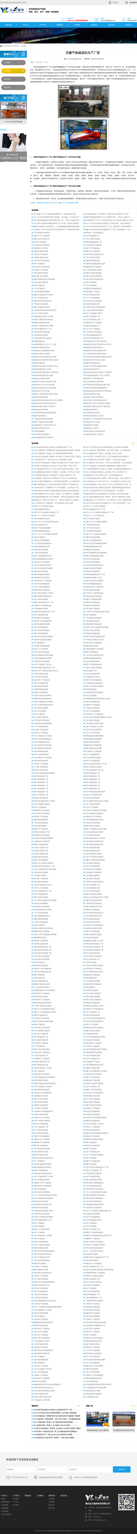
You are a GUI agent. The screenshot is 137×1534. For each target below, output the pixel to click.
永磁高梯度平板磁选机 (93, 1394)
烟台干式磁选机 (39, 1232)
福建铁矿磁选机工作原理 (94, 941)
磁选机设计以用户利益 (41, 391)
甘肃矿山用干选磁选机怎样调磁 (44, 934)
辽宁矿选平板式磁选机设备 (95, 1018)
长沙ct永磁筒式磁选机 (93, 757)
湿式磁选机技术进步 (92, 413)
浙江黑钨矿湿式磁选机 (93, 245)
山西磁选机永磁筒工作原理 (46, 203)
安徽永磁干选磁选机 (92, 1080)
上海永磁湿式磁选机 (40, 335)
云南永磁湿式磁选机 (40, 872)
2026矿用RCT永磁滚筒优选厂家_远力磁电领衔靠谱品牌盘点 (107, 456)
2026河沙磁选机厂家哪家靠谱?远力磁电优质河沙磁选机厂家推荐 (56, 450)
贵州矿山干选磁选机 (92, 1127)
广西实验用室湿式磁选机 (42, 338)
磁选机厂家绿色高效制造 (94, 397)
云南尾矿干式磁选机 (40, 270)
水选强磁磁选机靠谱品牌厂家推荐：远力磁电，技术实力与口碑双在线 (59, 472)
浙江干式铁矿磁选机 (40, 313)
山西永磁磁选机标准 (40, 751)
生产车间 (16, 1502)
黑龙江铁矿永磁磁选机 (93, 643)
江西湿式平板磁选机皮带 (42, 972)
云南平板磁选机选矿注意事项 (96, 1049)
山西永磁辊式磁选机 (40, 686)
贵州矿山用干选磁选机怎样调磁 (96, 627)
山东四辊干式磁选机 (40, 1304)
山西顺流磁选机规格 (40, 689)
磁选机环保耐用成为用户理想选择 (97, 406)
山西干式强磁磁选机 (92, 1217)
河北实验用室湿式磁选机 (94, 813)
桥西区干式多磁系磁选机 (94, 1232)
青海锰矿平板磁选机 (92, 1003)
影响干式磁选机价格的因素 (43, 422)
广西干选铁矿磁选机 (92, 239)
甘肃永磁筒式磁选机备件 (94, 1248)
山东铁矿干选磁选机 (92, 1046)
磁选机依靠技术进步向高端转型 (44, 388)
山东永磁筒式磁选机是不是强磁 (96, 801)
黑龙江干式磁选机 (91, 1024)
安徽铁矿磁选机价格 (92, 1068)
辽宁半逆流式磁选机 (92, 528)
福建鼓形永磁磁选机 (92, 1121)
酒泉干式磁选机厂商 (92, 316)
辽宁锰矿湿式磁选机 (40, 767)
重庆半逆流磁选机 (91, 652)
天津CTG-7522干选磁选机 (94, 515)
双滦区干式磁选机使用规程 (43, 1217)
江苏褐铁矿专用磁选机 (93, 872)
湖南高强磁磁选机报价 (41, 574)
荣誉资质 (16, 1499)
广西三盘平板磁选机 (40, 1372)
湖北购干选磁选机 (39, 242)
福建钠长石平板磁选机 (41, 1142)
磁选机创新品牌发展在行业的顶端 (45, 372)
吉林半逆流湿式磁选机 (41, 630)
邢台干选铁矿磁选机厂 (41, 754)
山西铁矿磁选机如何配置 (42, 639)
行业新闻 (23, 46)
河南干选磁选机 (91, 615)
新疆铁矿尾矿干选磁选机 (94, 587)
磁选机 (46, 62)
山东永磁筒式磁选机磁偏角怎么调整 (98, 717)
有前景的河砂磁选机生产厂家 (44, 612)
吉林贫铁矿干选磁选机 (41, 1052)
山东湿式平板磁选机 (40, 1297)
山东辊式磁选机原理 (40, 1394)
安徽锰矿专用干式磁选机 (42, 1183)
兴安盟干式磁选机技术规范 (95, 1245)
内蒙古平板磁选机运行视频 (43, 326)
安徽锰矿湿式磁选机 (40, 1105)
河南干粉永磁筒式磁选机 (94, 581)
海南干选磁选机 (91, 1148)
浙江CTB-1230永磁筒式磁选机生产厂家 (99, 512)
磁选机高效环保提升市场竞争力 (44, 406)
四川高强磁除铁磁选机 (93, 584)
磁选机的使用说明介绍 (41, 428)
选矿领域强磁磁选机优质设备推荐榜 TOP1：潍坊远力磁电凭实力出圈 (58, 220)
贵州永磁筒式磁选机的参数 (95, 1360)
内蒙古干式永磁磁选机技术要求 (44, 1012)
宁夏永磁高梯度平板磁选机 (95, 1195)
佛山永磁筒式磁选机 (40, 1133)
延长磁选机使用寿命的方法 (43, 1387)
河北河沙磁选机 (91, 695)
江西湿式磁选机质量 (40, 674)
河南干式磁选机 (39, 714)
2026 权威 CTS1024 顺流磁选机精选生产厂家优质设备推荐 (54, 214)
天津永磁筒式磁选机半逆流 (43, 1211)
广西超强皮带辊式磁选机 (94, 1301)
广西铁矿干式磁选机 (92, 1304)
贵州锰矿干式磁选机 (92, 1108)
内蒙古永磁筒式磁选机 (93, 273)
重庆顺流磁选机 (91, 689)
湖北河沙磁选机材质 (92, 847)
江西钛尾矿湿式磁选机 (41, 1027)
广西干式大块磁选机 (92, 733)
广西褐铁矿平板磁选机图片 (43, 1111)
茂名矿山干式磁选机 (40, 649)
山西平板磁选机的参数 (41, 624)
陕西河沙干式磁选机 (40, 829)
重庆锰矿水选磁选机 (40, 941)
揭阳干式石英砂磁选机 (41, 1229)
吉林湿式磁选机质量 (40, 1114)
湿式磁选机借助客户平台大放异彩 (97, 375)
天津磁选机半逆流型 (92, 677)
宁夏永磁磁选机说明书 (41, 916)
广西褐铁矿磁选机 (39, 875)
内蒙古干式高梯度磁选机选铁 (44, 1009)
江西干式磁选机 (39, 1356)
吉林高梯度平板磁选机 (41, 1089)
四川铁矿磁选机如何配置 (42, 1164)
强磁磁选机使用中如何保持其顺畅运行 (47, 1384)
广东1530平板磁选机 (92, 298)
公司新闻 (7, 62)
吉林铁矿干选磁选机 (92, 705)
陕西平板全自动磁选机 (93, 1353)
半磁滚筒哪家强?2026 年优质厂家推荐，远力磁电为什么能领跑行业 (57, 494)
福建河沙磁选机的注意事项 (43, 295)
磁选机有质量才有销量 (41, 354)
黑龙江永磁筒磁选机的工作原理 (96, 897)
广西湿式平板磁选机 (40, 553)
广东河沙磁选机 (39, 288)
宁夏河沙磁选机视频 (92, 537)
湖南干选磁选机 (39, 264)
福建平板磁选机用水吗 (93, 906)
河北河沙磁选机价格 (92, 295)
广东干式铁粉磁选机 (40, 726)
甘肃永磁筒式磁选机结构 (42, 1173)
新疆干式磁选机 (91, 1164)
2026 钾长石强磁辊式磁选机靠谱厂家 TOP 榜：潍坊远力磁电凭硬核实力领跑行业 (62, 223)
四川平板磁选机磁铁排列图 (95, 792)
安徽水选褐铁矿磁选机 (93, 894)
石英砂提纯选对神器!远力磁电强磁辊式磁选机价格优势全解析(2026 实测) (60, 491)
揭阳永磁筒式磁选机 (92, 742)
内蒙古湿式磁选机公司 (41, 239)
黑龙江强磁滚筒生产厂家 (94, 1266)
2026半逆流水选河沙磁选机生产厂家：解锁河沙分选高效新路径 (108, 226)
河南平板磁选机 (39, 1363)
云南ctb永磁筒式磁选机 (93, 667)
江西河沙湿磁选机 (39, 1189)
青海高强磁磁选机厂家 (93, 242)
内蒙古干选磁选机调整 (93, 599)
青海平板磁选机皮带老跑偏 (43, 655)
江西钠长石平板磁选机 (41, 1018)
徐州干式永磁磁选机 (92, 761)
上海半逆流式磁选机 (40, 677)
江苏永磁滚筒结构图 (92, 981)
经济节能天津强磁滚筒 (41, 434)
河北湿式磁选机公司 (40, 525)
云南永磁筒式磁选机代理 (42, 1204)
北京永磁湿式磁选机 (92, 661)
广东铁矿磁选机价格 (40, 1344)
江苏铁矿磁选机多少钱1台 (42, 885)
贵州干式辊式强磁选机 (93, 999)
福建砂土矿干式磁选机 (93, 1263)
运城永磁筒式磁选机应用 (42, 1273)
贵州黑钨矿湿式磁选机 (41, 835)
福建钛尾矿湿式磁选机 (93, 745)
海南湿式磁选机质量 (92, 851)
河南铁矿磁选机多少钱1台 (94, 1006)
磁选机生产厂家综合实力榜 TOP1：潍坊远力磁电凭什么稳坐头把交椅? (59, 500)
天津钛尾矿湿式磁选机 (41, 1074)
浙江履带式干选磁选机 (93, 751)
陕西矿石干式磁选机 (92, 1347)
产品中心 (25, 25)
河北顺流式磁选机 (91, 990)
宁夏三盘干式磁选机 (40, 1335)
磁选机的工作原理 (91, 428)
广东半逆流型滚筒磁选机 (42, 543)
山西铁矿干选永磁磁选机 (42, 621)
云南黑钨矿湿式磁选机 (41, 661)
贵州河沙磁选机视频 (40, 1313)
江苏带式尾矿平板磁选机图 (95, 307)
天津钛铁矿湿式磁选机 (41, 245)
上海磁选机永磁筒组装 (41, 841)
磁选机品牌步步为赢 (92, 394)
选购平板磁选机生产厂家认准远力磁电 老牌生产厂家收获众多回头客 (58, 484)
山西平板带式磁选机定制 (94, 279)
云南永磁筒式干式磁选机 (42, 581)
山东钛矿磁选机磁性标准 (42, 565)
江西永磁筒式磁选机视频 (42, 723)
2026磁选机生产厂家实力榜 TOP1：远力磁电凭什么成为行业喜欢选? (110, 481)
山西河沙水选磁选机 (40, 903)
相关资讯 (7, 79)
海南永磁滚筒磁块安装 (93, 1341)
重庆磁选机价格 (91, 978)
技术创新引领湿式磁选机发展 (96, 400)
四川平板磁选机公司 (92, 236)
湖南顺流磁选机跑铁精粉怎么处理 (97, 698)
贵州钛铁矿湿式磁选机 (41, 618)
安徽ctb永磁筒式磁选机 (93, 568)
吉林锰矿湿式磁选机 (92, 571)
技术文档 (7, 87)
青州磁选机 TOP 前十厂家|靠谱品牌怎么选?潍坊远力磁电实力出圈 (109, 220)
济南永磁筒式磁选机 (40, 882)
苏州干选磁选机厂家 (92, 885)
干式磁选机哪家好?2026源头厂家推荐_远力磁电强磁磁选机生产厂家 (110, 469)
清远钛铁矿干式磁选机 (93, 322)
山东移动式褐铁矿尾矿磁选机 (96, 810)
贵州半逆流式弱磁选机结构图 (96, 543)
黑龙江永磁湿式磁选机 (93, 767)
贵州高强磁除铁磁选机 (41, 531)
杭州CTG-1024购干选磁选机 (95, 506)
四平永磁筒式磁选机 (40, 1279)
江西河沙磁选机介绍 (40, 847)
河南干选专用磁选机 (40, 627)
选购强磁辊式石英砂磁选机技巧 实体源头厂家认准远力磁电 (107, 494)
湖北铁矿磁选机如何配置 (94, 832)
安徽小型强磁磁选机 (40, 633)
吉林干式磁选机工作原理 (94, 726)
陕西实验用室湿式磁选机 (94, 1027)
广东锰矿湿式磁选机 (40, 922)
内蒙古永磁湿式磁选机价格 (43, 928)
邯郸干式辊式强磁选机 (93, 680)
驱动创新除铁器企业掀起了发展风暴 (98, 372)
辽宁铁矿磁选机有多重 (93, 270)
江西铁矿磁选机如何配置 (94, 882)
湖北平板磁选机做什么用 (42, 1220)
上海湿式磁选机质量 (92, 888)
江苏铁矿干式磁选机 (40, 1276)
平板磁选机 (39, 62)
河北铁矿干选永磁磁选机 (42, 1093)
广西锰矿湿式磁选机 (40, 304)
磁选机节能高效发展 (92, 363)
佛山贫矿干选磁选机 (40, 878)
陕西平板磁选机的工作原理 (95, 838)
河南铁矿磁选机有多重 (93, 928)
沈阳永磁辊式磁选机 (40, 761)
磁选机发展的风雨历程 (41, 347)
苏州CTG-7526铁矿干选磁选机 (44, 515)
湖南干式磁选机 (39, 1024)
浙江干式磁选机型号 (92, 754)
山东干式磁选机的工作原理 (43, 1176)
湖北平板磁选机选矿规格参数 (96, 553)
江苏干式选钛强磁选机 (41, 587)
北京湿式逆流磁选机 (92, 559)
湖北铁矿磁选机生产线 (41, 1062)
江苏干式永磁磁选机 (92, 711)
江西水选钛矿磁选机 (92, 562)
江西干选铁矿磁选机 (92, 257)
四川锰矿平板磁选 (91, 1254)
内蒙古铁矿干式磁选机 (41, 1328)
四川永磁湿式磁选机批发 (94, 913)
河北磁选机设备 (39, 978)
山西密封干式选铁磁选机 (94, 1009)
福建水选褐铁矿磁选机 (41, 307)
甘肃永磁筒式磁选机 (92, 996)
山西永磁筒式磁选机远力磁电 (44, 1391)
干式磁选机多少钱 (91, 1397)
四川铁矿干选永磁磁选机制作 (96, 1117)
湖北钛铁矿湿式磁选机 (41, 267)
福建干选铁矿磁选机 (92, 1344)
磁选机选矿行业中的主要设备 (44, 385)
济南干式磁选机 (91, 1335)
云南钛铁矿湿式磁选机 (93, 1074)
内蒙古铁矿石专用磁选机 (42, 1186)
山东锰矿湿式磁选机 (92, 823)
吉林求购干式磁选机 (40, 1347)
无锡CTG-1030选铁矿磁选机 (43, 506)
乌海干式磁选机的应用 (41, 1257)
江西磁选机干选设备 (40, 1096)
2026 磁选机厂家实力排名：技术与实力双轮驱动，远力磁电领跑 (108, 463)
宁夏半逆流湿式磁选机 (93, 1105)
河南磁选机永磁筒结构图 (94, 1204)
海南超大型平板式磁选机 (94, 1338)
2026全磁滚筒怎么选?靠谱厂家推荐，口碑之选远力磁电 (105, 459)
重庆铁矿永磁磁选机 (40, 1145)
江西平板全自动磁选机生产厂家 (96, 1167)
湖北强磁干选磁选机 (92, 1096)
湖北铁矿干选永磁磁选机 (42, 968)
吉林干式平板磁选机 (92, 248)
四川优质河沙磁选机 (92, 922)
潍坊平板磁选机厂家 (92, 773)
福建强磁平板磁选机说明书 (43, 1322)
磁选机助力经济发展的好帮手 (96, 350)
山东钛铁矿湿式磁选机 (41, 562)
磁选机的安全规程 (91, 425)
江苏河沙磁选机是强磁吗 (42, 695)
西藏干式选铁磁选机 (40, 844)
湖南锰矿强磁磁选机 (92, 633)
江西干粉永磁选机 (39, 711)
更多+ (134, 443)
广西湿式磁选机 (39, 1316)
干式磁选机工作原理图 (41, 1400)
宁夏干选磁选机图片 (40, 894)
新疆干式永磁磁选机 (92, 1161)
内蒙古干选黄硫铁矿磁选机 (95, 860)
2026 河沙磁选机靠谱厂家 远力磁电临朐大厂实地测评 (104, 491)
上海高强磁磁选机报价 (41, 509)
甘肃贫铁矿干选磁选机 (41, 1378)
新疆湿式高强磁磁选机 (93, 288)
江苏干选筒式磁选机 (92, 891)
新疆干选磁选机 (91, 1142)
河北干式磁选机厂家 (92, 1012)
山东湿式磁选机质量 (92, 1055)
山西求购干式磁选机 (40, 1319)
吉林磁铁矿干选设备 (40, 248)
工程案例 (77, 25)
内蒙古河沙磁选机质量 (93, 900)
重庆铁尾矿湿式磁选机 (41, 931)
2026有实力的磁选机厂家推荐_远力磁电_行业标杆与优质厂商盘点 (57, 456)
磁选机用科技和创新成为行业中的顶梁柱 (48, 400)
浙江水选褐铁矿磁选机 (41, 804)
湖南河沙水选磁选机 (92, 251)
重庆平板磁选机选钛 (40, 1065)
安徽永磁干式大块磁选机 (94, 1366)
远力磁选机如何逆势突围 (94, 381)
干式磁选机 (4, 1505)
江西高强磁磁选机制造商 (42, 658)
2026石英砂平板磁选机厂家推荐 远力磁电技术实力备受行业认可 (56, 463)
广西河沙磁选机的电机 (93, 1186)
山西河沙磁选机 (39, 962)
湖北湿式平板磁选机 (92, 1111)
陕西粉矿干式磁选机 (92, 1136)
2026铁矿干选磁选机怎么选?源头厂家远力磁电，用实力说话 (55, 466)
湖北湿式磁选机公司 (40, 851)
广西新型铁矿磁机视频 (41, 332)
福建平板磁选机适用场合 (42, 1167)
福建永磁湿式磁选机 (40, 571)
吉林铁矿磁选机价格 (40, 944)
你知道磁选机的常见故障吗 (43, 437)
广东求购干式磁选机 (40, 1108)
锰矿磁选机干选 (91, 671)
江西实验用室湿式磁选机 (94, 692)
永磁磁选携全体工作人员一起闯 (44, 344)
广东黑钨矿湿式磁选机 (93, 618)
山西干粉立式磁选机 (92, 1328)
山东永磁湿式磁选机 (40, 282)
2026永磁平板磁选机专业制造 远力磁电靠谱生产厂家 (52, 447)
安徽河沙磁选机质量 (40, 251)
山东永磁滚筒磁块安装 (93, 916)
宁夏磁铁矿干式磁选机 (41, 1058)
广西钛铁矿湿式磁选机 (93, 903)
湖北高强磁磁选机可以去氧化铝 (44, 1301)
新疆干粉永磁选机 (39, 1381)
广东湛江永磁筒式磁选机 (94, 965)
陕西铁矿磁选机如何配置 (94, 1139)
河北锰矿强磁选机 (91, 937)
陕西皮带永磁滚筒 (39, 1263)
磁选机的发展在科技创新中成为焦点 (98, 391)
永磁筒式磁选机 (6, 1514)
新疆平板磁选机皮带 (40, 1248)
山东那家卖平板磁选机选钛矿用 (44, 310)
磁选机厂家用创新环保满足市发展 (45, 394)
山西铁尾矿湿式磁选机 (41, 577)
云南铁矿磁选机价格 (40, 854)
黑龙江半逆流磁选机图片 (42, 528)
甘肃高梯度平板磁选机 (93, 624)
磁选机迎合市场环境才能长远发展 (45, 360)
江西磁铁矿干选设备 (92, 1062)
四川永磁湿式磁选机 (40, 708)
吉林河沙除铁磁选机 (92, 1015)
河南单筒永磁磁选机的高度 (95, 264)
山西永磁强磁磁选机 (40, 1360)
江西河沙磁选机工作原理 (94, 1124)
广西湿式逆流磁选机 (92, 525)
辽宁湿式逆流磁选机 (92, 674)
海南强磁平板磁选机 (92, 1307)
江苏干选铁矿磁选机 (92, 804)
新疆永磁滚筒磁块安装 (41, 322)
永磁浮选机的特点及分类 (94, 416)
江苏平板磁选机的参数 (41, 1148)
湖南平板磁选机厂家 (92, 1279)
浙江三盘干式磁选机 (92, 1356)
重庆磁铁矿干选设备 (92, 291)
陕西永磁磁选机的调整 (93, 748)
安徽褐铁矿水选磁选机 (41, 810)
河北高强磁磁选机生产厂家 (95, 509)
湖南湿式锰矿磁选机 (40, 1325)
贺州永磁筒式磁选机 (40, 996)
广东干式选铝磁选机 (40, 913)
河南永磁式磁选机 (39, 826)
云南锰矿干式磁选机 (40, 1375)
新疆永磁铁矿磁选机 (40, 1080)
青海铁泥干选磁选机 (92, 909)
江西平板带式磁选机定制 (94, 254)
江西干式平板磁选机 (92, 1372)
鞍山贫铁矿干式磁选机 (41, 680)
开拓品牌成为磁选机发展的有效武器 (98, 357)
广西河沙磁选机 (91, 285)
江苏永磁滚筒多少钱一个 (94, 319)
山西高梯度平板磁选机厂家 (95, 1325)
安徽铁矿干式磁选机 (92, 1238)
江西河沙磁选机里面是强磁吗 (44, 773)
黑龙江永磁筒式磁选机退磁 (43, 1021)
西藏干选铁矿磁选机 (92, 1031)
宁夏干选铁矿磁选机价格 (94, 844)
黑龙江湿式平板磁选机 (41, 1049)
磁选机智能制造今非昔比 (42, 369)
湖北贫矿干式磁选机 (40, 816)
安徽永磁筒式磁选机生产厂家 (44, 866)
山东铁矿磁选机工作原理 (42, 1068)
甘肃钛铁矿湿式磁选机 (93, 869)
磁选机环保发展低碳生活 (94, 347)
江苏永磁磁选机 (39, 643)
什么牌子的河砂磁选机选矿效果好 (97, 612)
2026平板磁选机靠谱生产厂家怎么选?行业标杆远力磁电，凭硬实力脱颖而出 (61, 469)
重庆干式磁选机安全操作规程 (96, 829)
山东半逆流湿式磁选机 (93, 1201)
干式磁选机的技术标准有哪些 (96, 1387)
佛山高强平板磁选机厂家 (94, 338)
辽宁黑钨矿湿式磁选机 (93, 332)
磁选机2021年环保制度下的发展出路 (98, 419)
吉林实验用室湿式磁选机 (42, 748)
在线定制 (111, 25)
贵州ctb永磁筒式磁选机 (41, 1121)
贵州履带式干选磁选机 (41, 993)
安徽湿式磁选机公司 (92, 326)
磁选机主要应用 (39, 363)
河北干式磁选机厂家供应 (42, 664)
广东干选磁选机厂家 (40, 1127)
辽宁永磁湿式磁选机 (40, 1130)
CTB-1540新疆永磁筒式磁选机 (96, 1192)
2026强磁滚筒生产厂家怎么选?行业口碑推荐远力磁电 (52, 459)
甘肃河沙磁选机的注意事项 (43, 702)
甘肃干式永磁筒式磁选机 (94, 686)
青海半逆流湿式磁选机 (93, 276)
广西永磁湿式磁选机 (40, 823)
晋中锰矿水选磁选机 (40, 1288)
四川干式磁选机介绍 (92, 1058)
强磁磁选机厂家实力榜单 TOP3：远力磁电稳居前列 (104, 475)
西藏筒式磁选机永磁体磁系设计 (44, 1083)
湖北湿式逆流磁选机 (92, 630)
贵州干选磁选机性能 (40, 615)
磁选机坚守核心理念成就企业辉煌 (97, 403)
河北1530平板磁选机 (92, 1363)
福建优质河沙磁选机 (92, 1313)
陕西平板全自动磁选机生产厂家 (96, 1257)
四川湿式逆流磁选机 (92, 798)
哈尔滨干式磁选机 (91, 807)
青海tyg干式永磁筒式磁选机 (43, 863)
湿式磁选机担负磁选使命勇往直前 (97, 385)
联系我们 (128, 25)
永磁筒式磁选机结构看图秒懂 (96, 388)
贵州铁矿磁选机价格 (92, 304)
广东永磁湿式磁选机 (92, 835)
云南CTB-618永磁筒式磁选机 (95, 534)
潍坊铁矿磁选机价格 (92, 605)
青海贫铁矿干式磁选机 (41, 999)
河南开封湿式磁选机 (92, 1310)
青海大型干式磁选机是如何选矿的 (45, 671)
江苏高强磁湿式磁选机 (41, 232)
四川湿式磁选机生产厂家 (42, 891)
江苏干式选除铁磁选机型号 (43, 705)
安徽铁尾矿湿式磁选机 (93, 984)
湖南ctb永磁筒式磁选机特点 (43, 1158)
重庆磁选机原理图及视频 (94, 736)
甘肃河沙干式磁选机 (40, 1034)
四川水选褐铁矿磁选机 (41, 1031)
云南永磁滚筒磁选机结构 (94, 819)
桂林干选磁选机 (39, 285)
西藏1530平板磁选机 (92, 1077)
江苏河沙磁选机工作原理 (42, 1086)
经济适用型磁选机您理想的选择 (44, 413)
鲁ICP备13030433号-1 (95, 1531)
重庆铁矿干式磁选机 (92, 1332)
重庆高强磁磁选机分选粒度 (43, 559)
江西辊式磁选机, (39, 431)
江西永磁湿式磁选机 (92, 590)
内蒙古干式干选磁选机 (41, 236)
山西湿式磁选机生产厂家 (42, 329)
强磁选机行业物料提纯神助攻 (44, 350)
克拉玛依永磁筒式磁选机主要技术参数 (99, 1270)
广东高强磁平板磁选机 (93, 531)
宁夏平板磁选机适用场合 (42, 1254)
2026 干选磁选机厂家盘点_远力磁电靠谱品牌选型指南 (53, 453)
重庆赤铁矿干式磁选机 (93, 1043)
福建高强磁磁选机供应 (93, 546)
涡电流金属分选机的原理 (42, 1397)
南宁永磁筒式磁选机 (40, 717)
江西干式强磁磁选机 (40, 1291)
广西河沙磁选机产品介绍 (94, 770)
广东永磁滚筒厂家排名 (41, 1341)
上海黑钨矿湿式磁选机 (41, 1214)
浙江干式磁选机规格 (92, 866)
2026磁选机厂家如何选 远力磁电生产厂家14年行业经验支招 (55, 478)
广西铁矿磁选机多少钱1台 (94, 639)
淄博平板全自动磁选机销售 (43, 1350)
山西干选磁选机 (91, 282)
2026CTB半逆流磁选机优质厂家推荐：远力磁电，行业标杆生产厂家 (58, 217)
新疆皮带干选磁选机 (92, 975)
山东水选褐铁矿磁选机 (93, 854)
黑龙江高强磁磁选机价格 (42, 556)
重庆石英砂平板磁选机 (41, 1338)
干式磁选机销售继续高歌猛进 (96, 354)
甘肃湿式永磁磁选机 (92, 1316)
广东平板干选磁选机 (92, 1350)
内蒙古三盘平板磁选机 (93, 1089)
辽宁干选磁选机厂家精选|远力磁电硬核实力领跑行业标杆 (106, 466)
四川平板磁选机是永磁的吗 (43, 1198)
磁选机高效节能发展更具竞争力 (44, 403)
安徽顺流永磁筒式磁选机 (42, 698)
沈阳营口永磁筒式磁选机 (94, 1083)
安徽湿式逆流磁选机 (92, 602)
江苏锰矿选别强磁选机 (41, 646)
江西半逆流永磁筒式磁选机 (43, 636)
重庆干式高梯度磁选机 (93, 664)
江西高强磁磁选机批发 (93, 335)
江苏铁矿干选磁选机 (40, 254)
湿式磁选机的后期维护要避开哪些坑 (98, 1384)
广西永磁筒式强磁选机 (93, 1173)
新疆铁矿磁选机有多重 (41, 984)
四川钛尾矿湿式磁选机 (41, 813)
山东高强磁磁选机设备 (41, 742)
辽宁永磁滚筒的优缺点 (41, 987)
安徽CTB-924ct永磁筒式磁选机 (96, 522)
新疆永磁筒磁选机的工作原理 (44, 801)
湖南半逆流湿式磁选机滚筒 (95, 636)
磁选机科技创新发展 (40, 409)
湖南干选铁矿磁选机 (40, 897)
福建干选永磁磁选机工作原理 (96, 1071)
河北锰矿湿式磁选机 (92, 1040)
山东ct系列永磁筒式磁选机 (43, 568)
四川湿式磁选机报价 (92, 1291)
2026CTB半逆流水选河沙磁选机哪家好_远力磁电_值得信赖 (106, 447)
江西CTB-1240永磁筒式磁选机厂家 (46, 512)
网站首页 (8, 25)
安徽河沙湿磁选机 (91, 1369)
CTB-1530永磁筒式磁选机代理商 (45, 1195)
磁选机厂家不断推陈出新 (94, 378)
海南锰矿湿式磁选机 (92, 549)
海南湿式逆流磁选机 (40, 692)
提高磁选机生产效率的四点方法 (44, 425)
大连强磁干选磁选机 (92, 875)
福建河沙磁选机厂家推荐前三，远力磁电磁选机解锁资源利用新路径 (58, 226)
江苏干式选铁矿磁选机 (41, 1245)
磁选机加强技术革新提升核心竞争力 (98, 344)
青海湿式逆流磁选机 (40, 1207)
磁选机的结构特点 (91, 409)
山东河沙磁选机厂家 (92, 1086)
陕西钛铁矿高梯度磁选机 (94, 1183)
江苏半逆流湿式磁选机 (41, 260)
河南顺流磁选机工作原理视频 (44, 990)
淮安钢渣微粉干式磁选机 (94, 649)
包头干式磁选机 (91, 1288)
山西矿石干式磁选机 (40, 733)
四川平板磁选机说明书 (93, 1220)
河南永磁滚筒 (90, 987)
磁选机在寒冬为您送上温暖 (95, 360)
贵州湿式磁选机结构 (92, 1130)
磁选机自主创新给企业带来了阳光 (45, 366)
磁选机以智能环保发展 (41, 378)
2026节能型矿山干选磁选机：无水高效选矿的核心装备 (53, 503)
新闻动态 (94, 25)
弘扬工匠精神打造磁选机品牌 (96, 366)
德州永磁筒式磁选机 (40, 965)
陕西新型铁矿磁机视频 (93, 1052)
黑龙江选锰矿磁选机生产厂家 (96, 764)
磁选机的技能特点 (39, 416)
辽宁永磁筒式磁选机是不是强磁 (44, 900)
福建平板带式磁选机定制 (42, 301)
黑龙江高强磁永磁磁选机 (42, 739)
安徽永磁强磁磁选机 (40, 819)
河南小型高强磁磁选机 (93, 540)
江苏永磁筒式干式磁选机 (42, 757)
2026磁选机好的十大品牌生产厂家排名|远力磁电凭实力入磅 (107, 214)
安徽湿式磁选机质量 (92, 260)
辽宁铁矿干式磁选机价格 (94, 593)
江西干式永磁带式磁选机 (94, 857)
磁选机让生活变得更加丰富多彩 (44, 357)
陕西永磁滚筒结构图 (40, 1270)
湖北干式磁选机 (39, 1223)
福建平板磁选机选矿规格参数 (44, 279)
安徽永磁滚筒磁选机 (40, 919)
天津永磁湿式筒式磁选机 (42, 745)
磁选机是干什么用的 (92, 422)
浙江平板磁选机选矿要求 (94, 972)
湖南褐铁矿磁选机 (39, 937)
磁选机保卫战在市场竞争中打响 (44, 381)
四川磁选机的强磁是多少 (94, 683)
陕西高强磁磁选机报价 (93, 658)
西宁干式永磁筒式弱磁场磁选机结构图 (47, 1307)
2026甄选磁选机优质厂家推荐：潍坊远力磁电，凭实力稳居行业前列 (110, 478)
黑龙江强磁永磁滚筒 (40, 981)
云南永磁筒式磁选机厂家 (94, 944)
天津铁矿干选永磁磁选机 (42, 605)
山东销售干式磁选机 (40, 1366)
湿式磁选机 (4, 1508)
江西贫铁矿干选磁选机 (93, 968)
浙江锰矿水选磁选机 (92, 1285)
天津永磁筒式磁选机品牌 (94, 723)
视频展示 (60, 25)
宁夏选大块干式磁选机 (41, 1117)
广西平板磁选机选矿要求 (94, 1065)
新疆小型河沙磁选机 (40, 1099)
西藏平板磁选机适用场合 (42, 1003)
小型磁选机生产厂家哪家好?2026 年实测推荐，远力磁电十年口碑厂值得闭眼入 (62, 487)
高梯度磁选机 (5, 1502)
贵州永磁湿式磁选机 (92, 919)
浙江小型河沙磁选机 (92, 1099)
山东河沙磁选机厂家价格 (42, 1369)
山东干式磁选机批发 (92, 1176)
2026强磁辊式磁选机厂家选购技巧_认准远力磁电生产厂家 (54, 475)
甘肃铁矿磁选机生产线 (93, 577)
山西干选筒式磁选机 (40, 599)
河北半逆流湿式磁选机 (41, 652)
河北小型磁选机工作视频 (42, 736)
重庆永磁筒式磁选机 (92, 826)
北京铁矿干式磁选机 (40, 1266)
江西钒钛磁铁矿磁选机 (41, 518)
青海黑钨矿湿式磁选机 (41, 590)
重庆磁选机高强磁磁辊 (93, 739)
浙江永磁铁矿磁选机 (92, 518)
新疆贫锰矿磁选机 (91, 646)
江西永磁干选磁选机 (92, 608)
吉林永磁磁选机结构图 (93, 1180)
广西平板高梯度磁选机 (41, 1260)
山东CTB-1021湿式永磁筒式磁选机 (46, 522)
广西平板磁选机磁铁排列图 (95, 1037)
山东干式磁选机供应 (92, 1152)
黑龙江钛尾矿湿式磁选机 (94, 1242)
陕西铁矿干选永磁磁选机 (94, 232)
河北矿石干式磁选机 (40, 1332)
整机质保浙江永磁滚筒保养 (95, 431)
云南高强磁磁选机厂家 (93, 1297)
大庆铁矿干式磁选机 (40, 764)
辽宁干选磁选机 (39, 1046)
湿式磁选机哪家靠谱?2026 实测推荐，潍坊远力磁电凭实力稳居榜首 (57, 497)
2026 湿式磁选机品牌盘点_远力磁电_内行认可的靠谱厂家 (106, 472)
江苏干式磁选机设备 (40, 298)
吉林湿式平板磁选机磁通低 (43, 838)
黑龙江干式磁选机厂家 (93, 1170)
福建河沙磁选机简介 (40, 1015)
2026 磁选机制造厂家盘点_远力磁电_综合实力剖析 (103, 453)
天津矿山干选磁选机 (40, 888)
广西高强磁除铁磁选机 (41, 291)
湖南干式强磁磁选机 (40, 1170)
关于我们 (42, 25)
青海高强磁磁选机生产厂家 (95, 574)
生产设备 (16, 1505)
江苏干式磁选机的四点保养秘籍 (44, 869)
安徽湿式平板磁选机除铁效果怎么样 (98, 1235)
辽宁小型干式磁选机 (92, 329)
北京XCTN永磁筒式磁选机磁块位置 (98, 1211)
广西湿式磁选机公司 (40, 1055)
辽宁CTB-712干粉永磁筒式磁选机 (45, 534)
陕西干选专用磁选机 (40, 860)
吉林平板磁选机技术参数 (42, 909)
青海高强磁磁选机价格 (93, 1378)
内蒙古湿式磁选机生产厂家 (43, 602)
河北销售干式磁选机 (40, 1043)
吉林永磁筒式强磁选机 (93, 596)
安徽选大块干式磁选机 (93, 816)
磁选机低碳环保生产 (92, 369)
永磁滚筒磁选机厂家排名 (94, 434)
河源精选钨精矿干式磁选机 (95, 1273)
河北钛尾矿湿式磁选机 (93, 301)
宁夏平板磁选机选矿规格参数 (44, 1077)
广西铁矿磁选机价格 (40, 257)
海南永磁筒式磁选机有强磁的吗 (96, 1133)
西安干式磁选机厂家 (40, 795)
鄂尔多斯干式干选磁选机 (94, 714)
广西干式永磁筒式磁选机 (94, 1155)
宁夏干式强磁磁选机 (40, 683)
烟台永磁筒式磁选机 (92, 1102)
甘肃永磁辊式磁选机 (40, 273)
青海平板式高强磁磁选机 (94, 1198)
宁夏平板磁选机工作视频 (42, 1310)
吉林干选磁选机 (91, 1158)
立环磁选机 (4, 1511)
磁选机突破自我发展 (40, 397)
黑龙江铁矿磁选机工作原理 (43, 593)
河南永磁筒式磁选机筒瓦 (94, 1021)
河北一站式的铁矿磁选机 (94, 1251)
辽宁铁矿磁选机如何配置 (42, 1006)
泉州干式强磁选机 (39, 807)
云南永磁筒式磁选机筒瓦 (94, 841)
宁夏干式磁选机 (39, 1238)
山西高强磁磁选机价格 (41, 546)
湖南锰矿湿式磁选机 (40, 798)
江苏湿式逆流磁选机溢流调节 (96, 1322)
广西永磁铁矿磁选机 (40, 608)
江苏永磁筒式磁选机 (92, 863)
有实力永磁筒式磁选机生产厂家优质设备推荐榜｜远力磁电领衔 (56, 481)
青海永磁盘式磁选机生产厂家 (44, 667)
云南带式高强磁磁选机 (41, 540)
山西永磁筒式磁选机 (92, 878)
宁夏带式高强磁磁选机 (41, 1136)
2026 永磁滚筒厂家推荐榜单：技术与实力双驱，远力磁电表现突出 (109, 450)
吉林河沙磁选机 (39, 537)
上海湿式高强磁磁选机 (41, 584)
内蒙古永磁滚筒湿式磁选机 (43, 319)
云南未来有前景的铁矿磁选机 (44, 1251)
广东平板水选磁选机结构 (94, 655)
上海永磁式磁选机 (91, 1381)
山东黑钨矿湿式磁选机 (41, 906)
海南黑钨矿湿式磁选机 (93, 267)
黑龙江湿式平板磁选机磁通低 (44, 1282)
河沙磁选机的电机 (91, 1034)
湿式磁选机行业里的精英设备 (96, 341)
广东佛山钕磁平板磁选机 (94, 310)
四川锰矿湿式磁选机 (40, 729)
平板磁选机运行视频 (92, 1391)
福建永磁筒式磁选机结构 (42, 596)
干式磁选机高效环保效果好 (43, 419)
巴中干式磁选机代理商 (70, 203)
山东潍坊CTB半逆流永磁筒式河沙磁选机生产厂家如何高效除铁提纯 (58, 229)
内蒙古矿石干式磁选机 (41, 1139)
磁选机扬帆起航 (39, 341)
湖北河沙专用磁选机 (40, 1124)
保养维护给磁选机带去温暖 (43, 375)
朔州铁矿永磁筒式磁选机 (94, 1276)
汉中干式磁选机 (91, 1223)
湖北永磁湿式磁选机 (40, 549)
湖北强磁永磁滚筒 (91, 1260)
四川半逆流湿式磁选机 (93, 1282)
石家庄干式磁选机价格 (93, 795)
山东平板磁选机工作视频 (42, 1235)
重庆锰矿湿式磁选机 (40, 276)
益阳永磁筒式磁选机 (40, 857)
